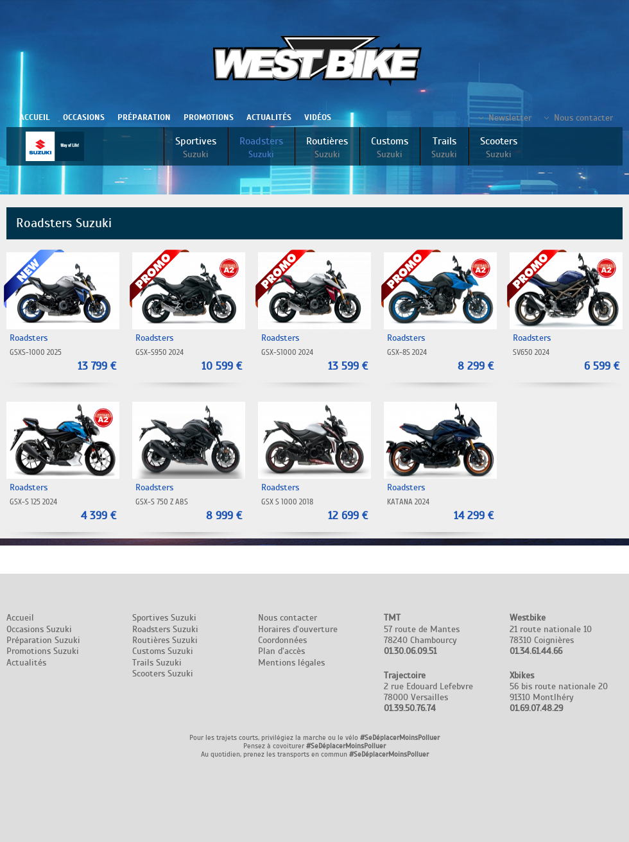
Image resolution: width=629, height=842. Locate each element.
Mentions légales (291, 662)
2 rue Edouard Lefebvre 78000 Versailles (428, 692)
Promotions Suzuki (42, 651)
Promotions (209, 117)
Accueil (34, 117)
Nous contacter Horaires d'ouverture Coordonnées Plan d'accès (298, 634)
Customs (389, 147)
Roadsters (261, 147)
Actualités (268, 117)
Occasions (84, 117)
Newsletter (509, 117)
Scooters (498, 147)
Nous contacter (583, 117)
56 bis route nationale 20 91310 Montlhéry (559, 692)
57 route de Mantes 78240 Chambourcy (422, 634)
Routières (327, 147)
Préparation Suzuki (43, 640)
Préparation (144, 117)
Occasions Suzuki (39, 629)
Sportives (195, 147)
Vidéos (317, 117)
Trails (444, 147)
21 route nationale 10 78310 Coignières (551, 634)
